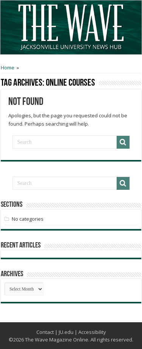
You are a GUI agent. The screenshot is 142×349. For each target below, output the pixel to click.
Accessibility (92, 332)
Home (7, 67)
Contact (45, 332)
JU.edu (66, 332)
